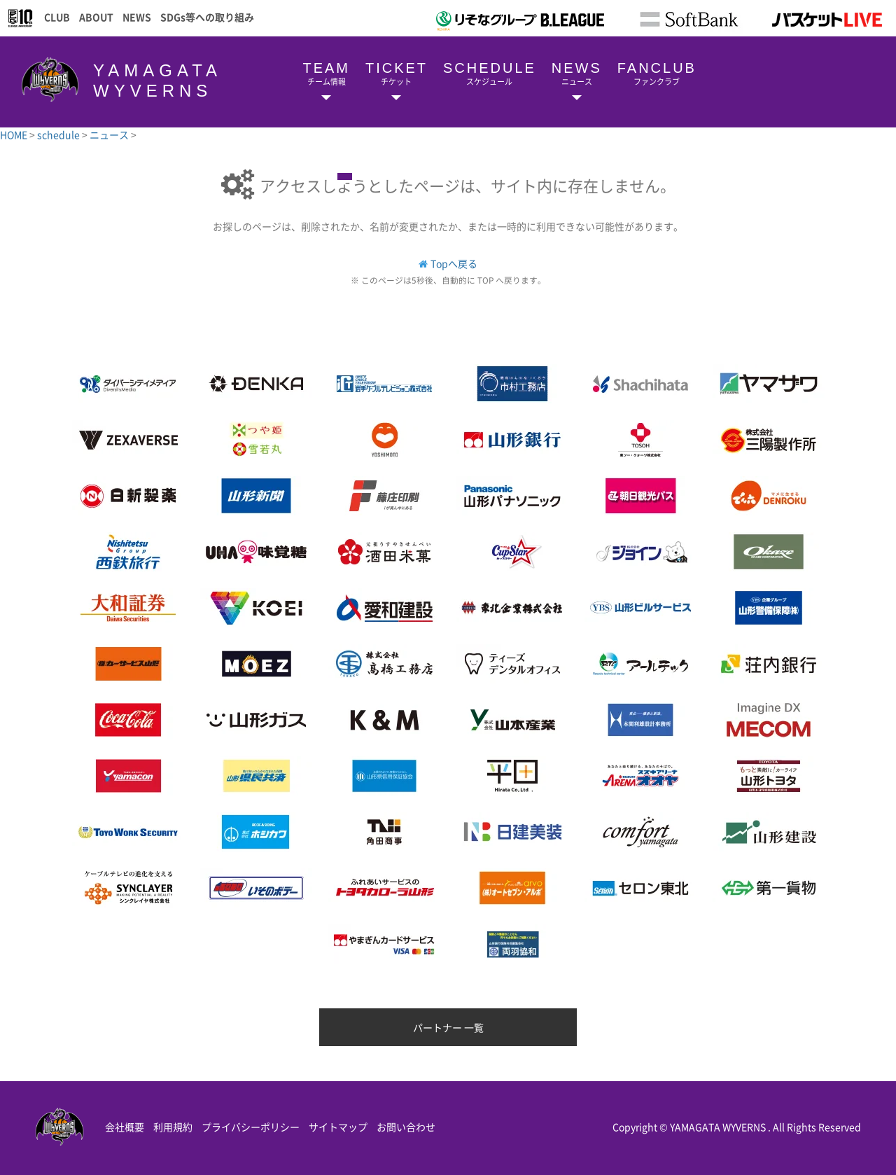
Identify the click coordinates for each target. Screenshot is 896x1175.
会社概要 (124, 1127)
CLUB (57, 17)
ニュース (110, 134)
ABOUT (96, 17)
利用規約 (172, 1127)
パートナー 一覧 (448, 1027)
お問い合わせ (406, 1127)
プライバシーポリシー (251, 1127)
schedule (59, 134)
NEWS (136, 17)
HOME (14, 134)
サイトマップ (338, 1127)
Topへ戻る (453, 263)
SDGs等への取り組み (207, 17)
